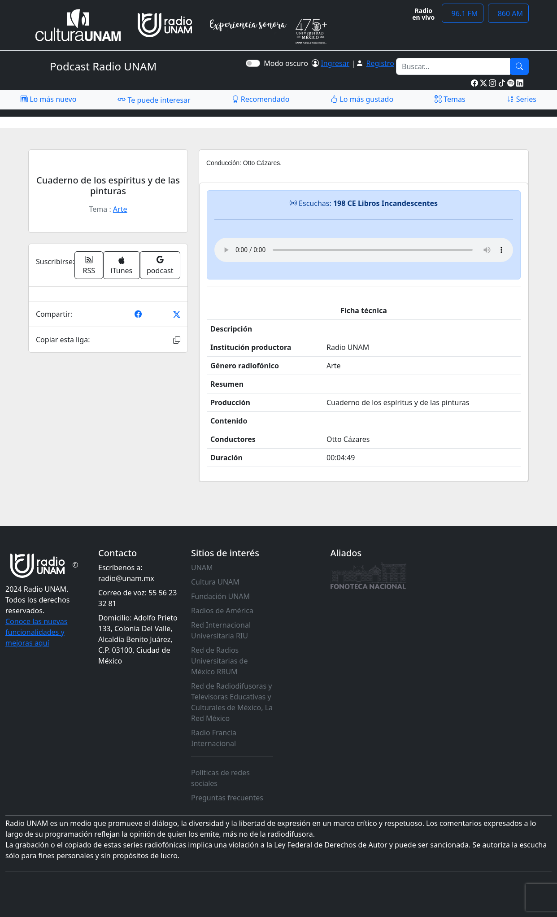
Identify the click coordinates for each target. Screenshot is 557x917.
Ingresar (335, 63)
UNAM (202, 567)
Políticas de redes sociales (220, 778)
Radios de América (222, 611)
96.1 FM (463, 13)
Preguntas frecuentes (227, 798)
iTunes (122, 266)
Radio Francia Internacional (213, 738)
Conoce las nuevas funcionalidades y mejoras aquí (36, 632)
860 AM (508, 13)
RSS (89, 265)
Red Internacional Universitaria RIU (221, 630)
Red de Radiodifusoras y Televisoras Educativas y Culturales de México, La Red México (232, 702)
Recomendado (261, 99)
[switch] (253, 63)
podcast (160, 265)
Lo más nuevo (48, 99)
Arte (120, 209)
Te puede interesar (153, 99)
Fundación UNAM (220, 596)
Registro (380, 63)
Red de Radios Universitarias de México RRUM (219, 661)
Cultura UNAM (215, 582)
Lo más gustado (362, 99)
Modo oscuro (288, 63)
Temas (450, 99)
